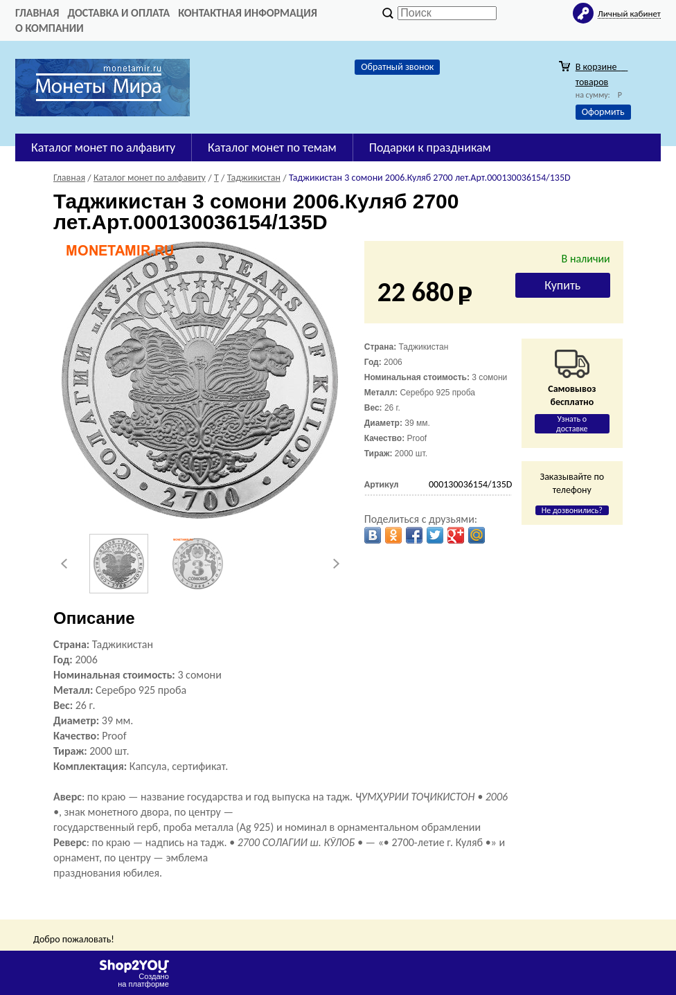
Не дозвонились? (572, 510)
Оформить (603, 112)
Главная (37, 12)
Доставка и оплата (118, 12)
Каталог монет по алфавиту (103, 147)
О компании (49, 28)
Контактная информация (247, 12)
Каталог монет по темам (272, 147)
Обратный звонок (397, 67)
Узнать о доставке (572, 423)
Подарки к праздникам (430, 147)
